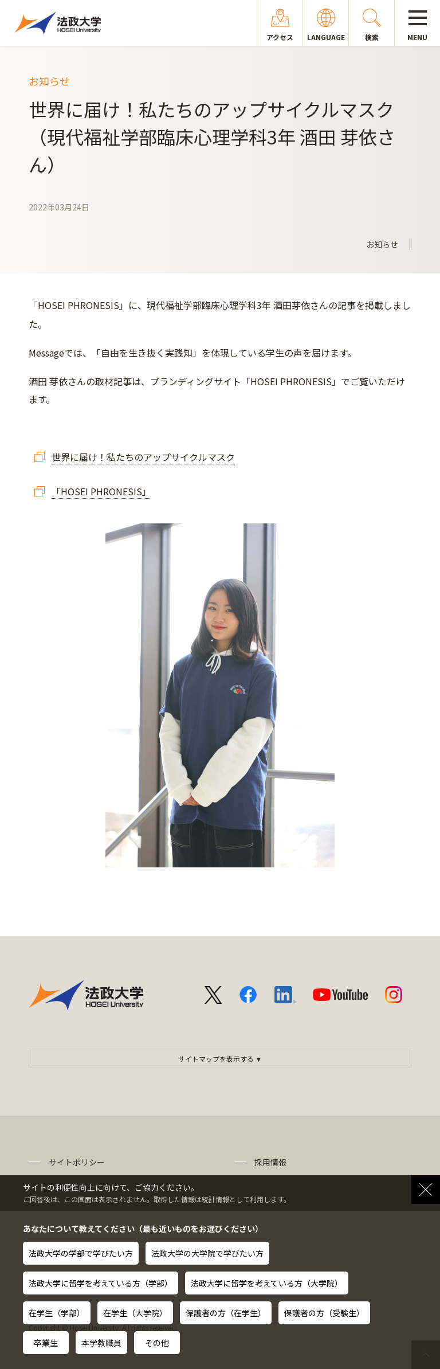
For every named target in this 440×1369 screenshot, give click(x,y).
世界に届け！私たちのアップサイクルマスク (143, 457)
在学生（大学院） (135, 1313)
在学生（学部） (57, 1313)
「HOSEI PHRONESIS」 (101, 491)
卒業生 (46, 1342)
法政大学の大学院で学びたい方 (207, 1253)
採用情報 (270, 1162)
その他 (157, 1342)
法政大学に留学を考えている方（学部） (100, 1283)
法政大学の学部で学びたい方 (81, 1253)
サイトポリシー (77, 1162)
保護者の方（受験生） (324, 1313)
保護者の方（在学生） (226, 1313)
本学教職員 (101, 1342)
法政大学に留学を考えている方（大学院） (267, 1283)
